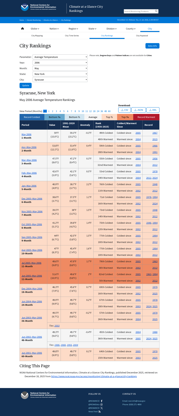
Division (112, 28)
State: (23, 73)
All (45, 111)
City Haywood (142, 35)
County (131, 28)
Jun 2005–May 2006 (32, 275)
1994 (154, 197)
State (92, 28)
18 (94, 111)
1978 (154, 171)
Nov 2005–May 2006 (32, 211)
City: (22, 79)
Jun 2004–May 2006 (32, 301)
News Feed (94, 411)
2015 (154, 139)
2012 (154, 164)
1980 (154, 332)
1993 (69, 344)
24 (98, 111)
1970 (154, 351)
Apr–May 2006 (29, 147)
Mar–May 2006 (29, 160)
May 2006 (26, 134)
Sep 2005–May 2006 (32, 237)
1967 (154, 132)
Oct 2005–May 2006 (32, 224)
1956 (154, 158)
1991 (154, 152)
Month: (23, 68)
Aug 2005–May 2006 (32, 250)
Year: (22, 62)
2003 (138, 306)
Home (22, 20)
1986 (56, 344)
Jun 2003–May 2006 (32, 317)
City (150, 28)
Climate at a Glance (50, 20)
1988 (63, 344)
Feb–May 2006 (29, 172)
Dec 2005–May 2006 (32, 198)
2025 (154, 293)
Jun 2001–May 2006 (32, 352)
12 (90, 111)
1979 (154, 287)
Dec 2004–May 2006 (32, 288)
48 (105, 111)
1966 (154, 145)
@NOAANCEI (95, 401)
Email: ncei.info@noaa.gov (133, 401)
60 (109, 111)
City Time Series (72, 35)
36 (101, 111)
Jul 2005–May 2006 (31, 262)
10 (83, 111)
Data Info (152, 45)
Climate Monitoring (34, 20)
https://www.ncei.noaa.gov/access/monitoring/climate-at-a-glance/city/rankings (94, 376)
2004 (138, 139)
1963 (154, 261)
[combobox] (89, 28)
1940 (154, 184)
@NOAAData (95, 404)
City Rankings (66, 20)
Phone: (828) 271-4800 (131, 404)
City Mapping (37, 35)
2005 (138, 132)
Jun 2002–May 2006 (32, 336)
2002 (138, 190)
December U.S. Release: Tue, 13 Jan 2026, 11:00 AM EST (138, 20)
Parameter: (26, 56)
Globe (35, 28)
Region (73, 28)
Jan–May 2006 (29, 185)
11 (86, 111)
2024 (154, 177)
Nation (54, 28)
